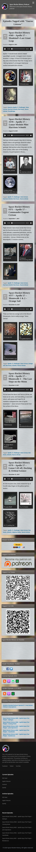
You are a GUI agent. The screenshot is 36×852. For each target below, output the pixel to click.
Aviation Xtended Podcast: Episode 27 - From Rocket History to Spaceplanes (18, 706)
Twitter (12, 766)
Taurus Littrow (24, 199)
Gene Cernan (24, 197)
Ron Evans (21, 109)
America (10, 107)
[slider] (18, 49)
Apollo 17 (15, 107)
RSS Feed (4, 778)
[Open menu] (33, 3)
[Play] (5, 49)
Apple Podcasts (6, 781)
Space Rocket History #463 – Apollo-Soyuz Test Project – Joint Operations (16, 727)
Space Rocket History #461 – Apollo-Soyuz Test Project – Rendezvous (16, 735)
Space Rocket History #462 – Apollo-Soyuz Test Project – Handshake (16, 731)
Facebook (4, 766)
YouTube (18, 766)
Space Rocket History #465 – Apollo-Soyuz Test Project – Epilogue (16, 719)
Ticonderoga (11, 111)
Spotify (4, 787)
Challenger (22, 107)
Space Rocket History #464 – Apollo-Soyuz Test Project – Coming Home (16, 723)
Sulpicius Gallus (16, 532)
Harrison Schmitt (12, 109)
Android (4, 784)
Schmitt (14, 365)
